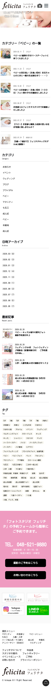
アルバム (19, 429)
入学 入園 (7, 469)
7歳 (37, 420)
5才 (17, 420)
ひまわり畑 (7, 429)
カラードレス (27, 434)
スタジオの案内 (9, 653)
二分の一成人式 (32, 464)
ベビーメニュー (36, 634)
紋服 (27, 491)
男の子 (14, 486)
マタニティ (8, 202)
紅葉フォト (38, 486)
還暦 (5, 495)
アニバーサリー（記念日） (13, 643)
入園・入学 (17, 637)
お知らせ (7, 167)
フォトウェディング (10, 451)
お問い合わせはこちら (25, 575)
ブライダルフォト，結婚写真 (32, 451)
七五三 (6, 208)
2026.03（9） (9, 254)
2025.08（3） (9, 289)
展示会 (23, 478)
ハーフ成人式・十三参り (12, 640)
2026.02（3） (9, 259)
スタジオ (29, 438)
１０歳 (28, 495)
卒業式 (41, 640)
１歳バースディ (16, 495)
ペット (28, 456)
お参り (45, 420)
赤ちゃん (36, 491)
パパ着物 (19, 447)
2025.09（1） (9, 283)
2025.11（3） (9, 277)
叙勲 (33, 473)
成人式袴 (36, 482)
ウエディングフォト (10, 434)
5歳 (24, 420)
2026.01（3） (9, 265)
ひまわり (38, 425)
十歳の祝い (30, 469)
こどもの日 (27, 425)
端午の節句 (25, 486)
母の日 (5, 486)
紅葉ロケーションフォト (12, 491)
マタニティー (8, 460)
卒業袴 (6, 225)
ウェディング (9, 179)
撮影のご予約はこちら (25, 563)
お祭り (16, 425)
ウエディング (35, 643)
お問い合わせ (8, 660)
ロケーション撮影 (34, 460)
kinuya (8, 680)
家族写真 (14, 478)
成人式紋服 (7, 482)
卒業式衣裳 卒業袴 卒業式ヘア (15, 473)
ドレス (39, 438)
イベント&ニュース (11, 657)
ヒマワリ (29, 447)
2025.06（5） (9, 300)
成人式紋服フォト (22, 482)
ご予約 (29, 657)
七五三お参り (17, 464)
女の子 (41, 473)
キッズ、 (6, 438)
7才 (31, 420)
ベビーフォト (17, 456)
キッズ (38, 434)
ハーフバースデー (9, 442)
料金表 (30, 650)
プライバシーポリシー (31, 660)
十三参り (19, 469)
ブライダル (8, 190)
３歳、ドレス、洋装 (10, 500)
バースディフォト (36, 442)
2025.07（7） (9, 295)
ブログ (6, 184)
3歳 (11, 420)
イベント (7, 173)
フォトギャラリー (31, 653)
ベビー (6, 196)
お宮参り (6, 425)
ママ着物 (20, 460)
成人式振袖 (43, 478)
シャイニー (18, 438)
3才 (4, 420)
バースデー (7, 447)
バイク (23, 442)
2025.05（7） (9, 306)
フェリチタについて (12, 650)
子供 (5, 478)
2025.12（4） (9, 271)
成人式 (6, 214)
